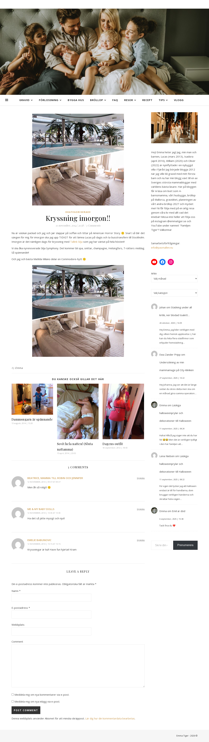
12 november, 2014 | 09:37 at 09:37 (43, 482)
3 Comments (93, 225)
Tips (162, 100)
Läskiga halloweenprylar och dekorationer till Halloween (175, 412)
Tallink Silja (76, 241)
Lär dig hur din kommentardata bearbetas (110, 718)
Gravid (24, 100)
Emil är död (178, 511)
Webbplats (18, 624)
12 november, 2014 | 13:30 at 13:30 (43, 513)
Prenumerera (185, 545)
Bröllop (96, 100)
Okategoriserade (78, 212)
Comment (17, 641)
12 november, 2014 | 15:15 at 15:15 (43, 544)
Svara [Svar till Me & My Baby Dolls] (141, 509)
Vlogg (179, 100)
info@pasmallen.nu (162, 247)
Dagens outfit (113, 444)
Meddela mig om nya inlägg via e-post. (37, 701)
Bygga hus (76, 100)
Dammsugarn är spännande (32, 419)
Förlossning (48, 100)
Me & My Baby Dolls (40, 509)
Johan (162, 307)
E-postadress (21, 607)
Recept (147, 100)
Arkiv (154, 273)
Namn (16, 591)
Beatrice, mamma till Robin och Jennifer (55, 478)
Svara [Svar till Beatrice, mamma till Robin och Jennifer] (141, 478)
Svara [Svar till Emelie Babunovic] (141, 540)
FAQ (115, 100)
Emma (19, 368)
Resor (128, 100)
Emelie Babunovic (39, 540)
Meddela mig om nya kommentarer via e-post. (41, 694)
